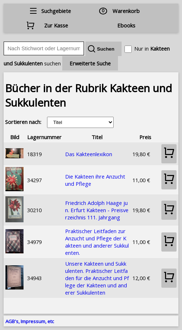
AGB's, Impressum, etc (29, 321)
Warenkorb (126, 10)
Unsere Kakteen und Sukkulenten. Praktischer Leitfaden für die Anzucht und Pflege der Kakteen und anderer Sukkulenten (97, 278)
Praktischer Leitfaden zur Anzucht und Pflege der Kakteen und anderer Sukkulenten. (97, 241)
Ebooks (126, 25)
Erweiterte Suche (90, 63)
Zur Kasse (56, 25)
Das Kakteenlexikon (88, 154)
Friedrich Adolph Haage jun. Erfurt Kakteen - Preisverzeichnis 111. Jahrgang (96, 210)
